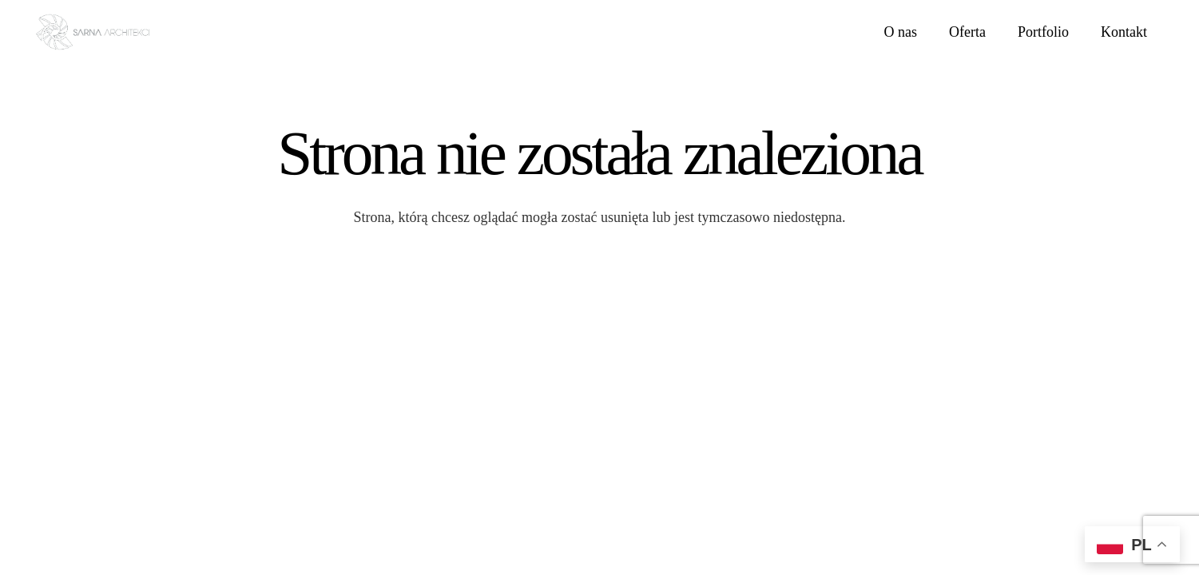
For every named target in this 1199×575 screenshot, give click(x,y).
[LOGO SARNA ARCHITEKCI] (92, 32)
